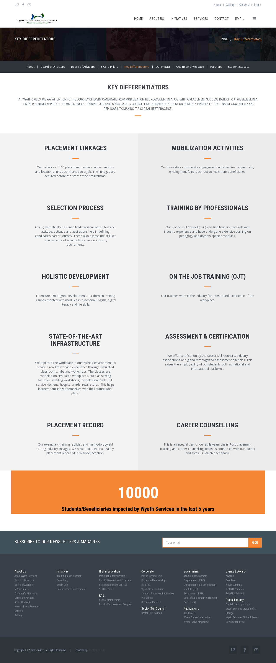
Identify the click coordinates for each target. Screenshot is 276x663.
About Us (156, 19)
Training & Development (69, 575)
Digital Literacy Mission (238, 604)
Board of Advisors (83, 67)
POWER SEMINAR (235, 593)
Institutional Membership (112, 575)
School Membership (109, 600)
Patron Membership (151, 575)
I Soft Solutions (97, 650)
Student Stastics (238, 67)
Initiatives (179, 19)
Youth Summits (234, 584)
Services (201, 19)
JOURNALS (189, 613)
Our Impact (163, 67)
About (30, 67)
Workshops (147, 597)
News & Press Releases (27, 606)
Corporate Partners (24, 597)
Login (257, 5)
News (217, 5)
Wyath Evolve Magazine (196, 622)
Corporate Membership (153, 580)
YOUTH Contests (235, 589)
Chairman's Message (190, 67)
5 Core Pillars (109, 67)
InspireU (145, 584)
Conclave (230, 580)
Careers (244, 5)
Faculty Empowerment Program (115, 604)
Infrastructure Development (71, 589)
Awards (230, 575)
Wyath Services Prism (152, 589)
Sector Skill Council (151, 613)
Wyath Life (62, 584)
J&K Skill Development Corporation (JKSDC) (195, 578)
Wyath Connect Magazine (197, 617)
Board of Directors (53, 67)
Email (239, 19)
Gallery (230, 5)
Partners (216, 67)
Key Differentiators (136, 67)
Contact (222, 19)
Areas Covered (22, 602)
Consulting (62, 580)
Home (138, 19)
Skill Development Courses (113, 584)
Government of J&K (193, 593)
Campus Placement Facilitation (157, 593)
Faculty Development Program (115, 580)
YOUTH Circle (106, 589)
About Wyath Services (26, 575)
